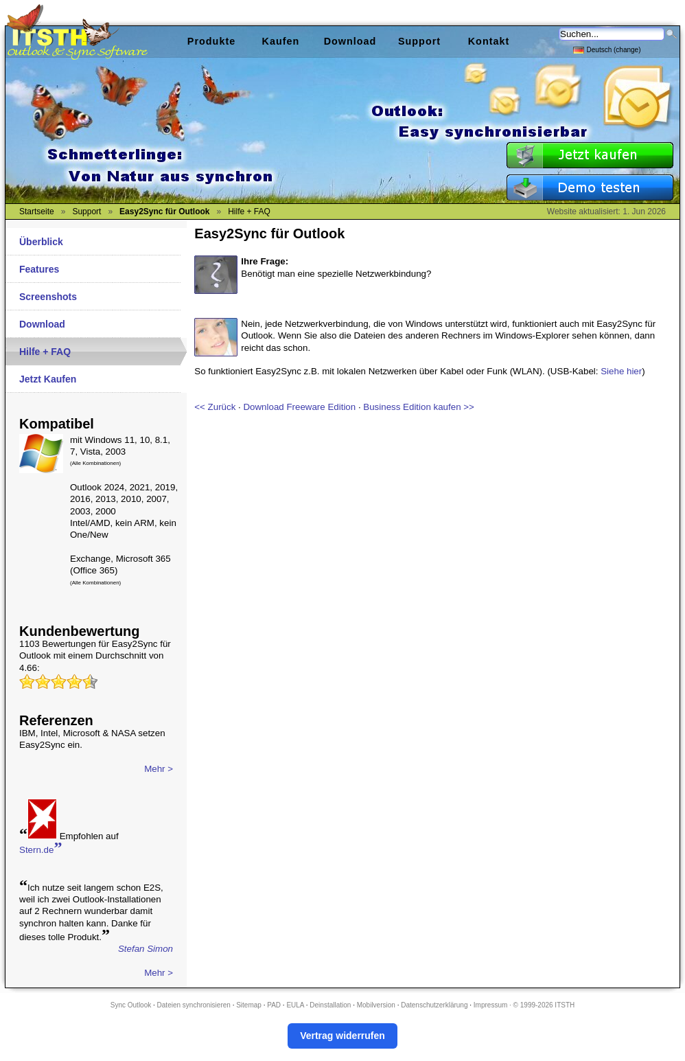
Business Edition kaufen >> (418, 407)
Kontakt (489, 41)
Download (42, 324)
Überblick (41, 241)
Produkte (211, 41)
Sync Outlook (131, 1005)
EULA (295, 1005)
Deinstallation (330, 1005)
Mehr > (158, 769)
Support (419, 41)
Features (39, 269)
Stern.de (40, 849)
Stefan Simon (145, 949)
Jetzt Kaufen (47, 379)
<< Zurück (214, 407)
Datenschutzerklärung (434, 1005)
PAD (274, 1005)
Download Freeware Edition (299, 407)
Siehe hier (621, 371)
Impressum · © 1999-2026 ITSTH (524, 1005)
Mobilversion (376, 1005)
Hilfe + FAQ (45, 351)
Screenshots (48, 296)
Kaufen (281, 41)
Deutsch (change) (607, 49)
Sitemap (249, 1005)
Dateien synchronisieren (194, 1005)
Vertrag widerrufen (342, 1035)
